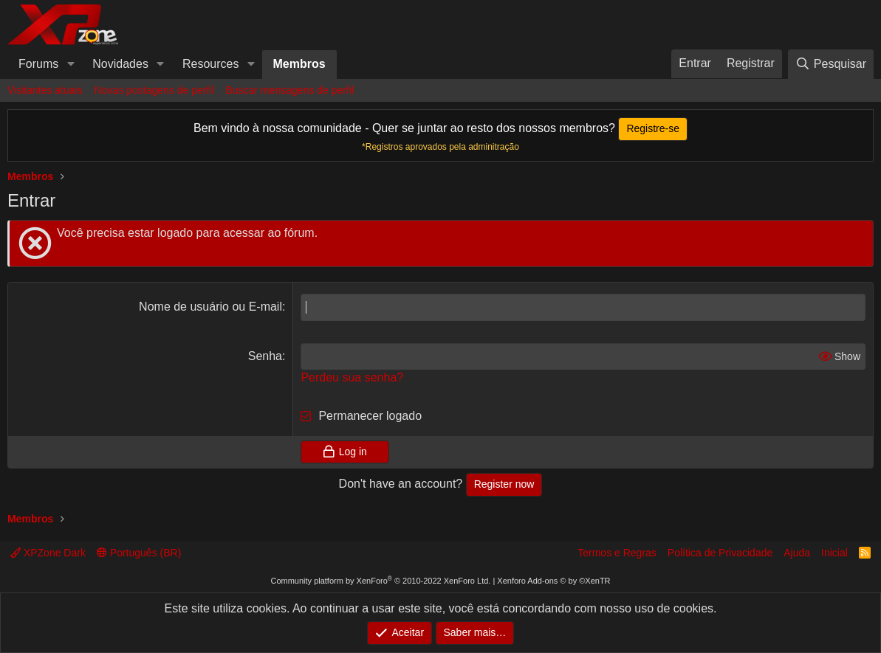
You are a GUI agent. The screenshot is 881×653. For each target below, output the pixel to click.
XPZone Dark (48, 553)
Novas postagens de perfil (154, 90)
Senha (265, 356)
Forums (38, 64)
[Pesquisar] (831, 63)
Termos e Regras (617, 553)
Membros (299, 64)
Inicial (834, 553)
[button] (70, 64)
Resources (210, 64)
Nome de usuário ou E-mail (210, 306)
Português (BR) (139, 553)
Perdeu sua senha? (352, 377)
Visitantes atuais (45, 90)
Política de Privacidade (720, 553)
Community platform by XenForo (380, 580)
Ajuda (797, 553)
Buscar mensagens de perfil (290, 90)
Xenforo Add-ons (553, 580)
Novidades (120, 64)
